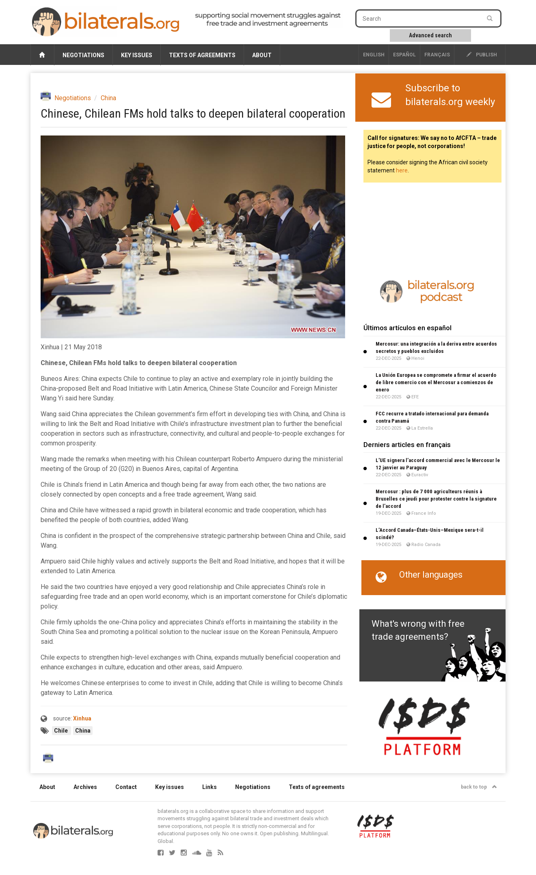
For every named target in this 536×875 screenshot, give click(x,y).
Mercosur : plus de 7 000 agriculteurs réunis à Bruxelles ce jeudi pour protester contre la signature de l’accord (436, 498)
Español (404, 55)
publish (482, 55)
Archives (85, 787)
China (108, 98)
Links (209, 787)
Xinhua (82, 718)
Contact (126, 787)
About (262, 55)
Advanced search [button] (430, 35)
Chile (61, 730)
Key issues (136, 55)
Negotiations (83, 55)
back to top (479, 787)
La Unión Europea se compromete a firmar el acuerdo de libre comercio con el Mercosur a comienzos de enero (436, 382)
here (402, 170)
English (374, 55)
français (437, 55)
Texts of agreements (202, 55)
